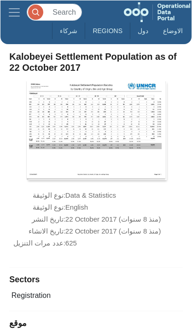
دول (143, 30)
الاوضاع (173, 30)
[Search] (54, 12)
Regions (107, 30)
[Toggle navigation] (14, 12)
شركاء (68, 30)
